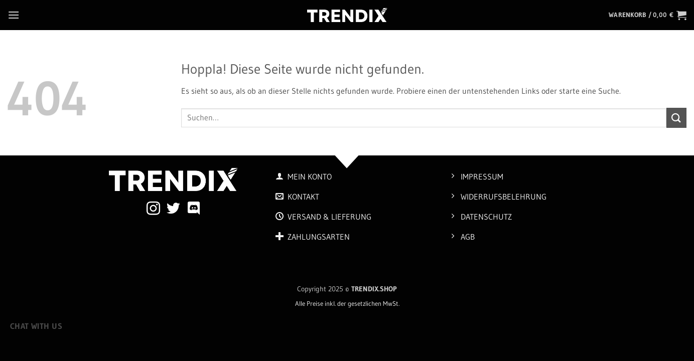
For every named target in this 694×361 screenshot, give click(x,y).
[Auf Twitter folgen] (173, 209)
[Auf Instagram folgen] (153, 209)
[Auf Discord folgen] (194, 209)
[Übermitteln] (676, 117)
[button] (14, 15)
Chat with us (36, 326)
